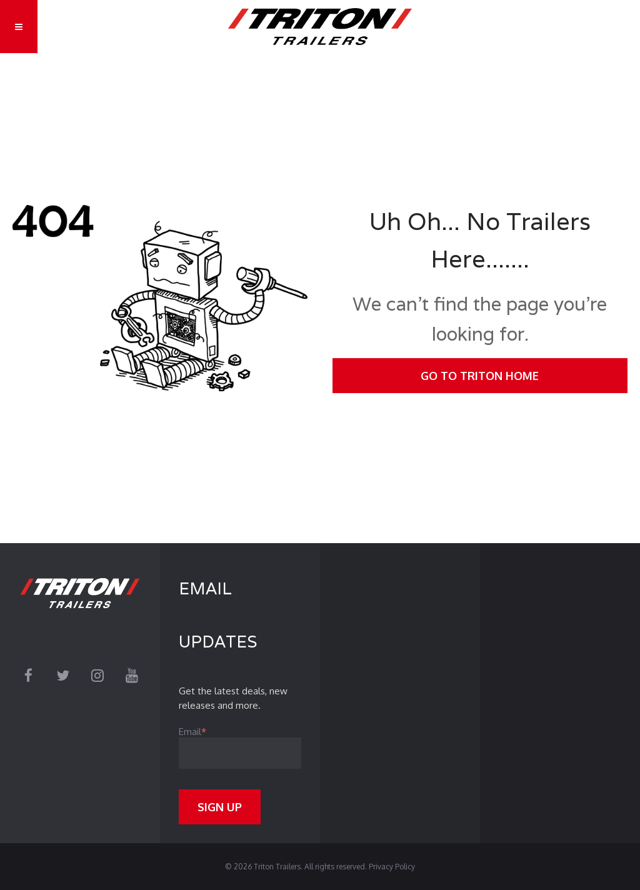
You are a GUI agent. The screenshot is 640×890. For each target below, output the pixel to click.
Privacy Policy (392, 866)
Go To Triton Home (480, 375)
